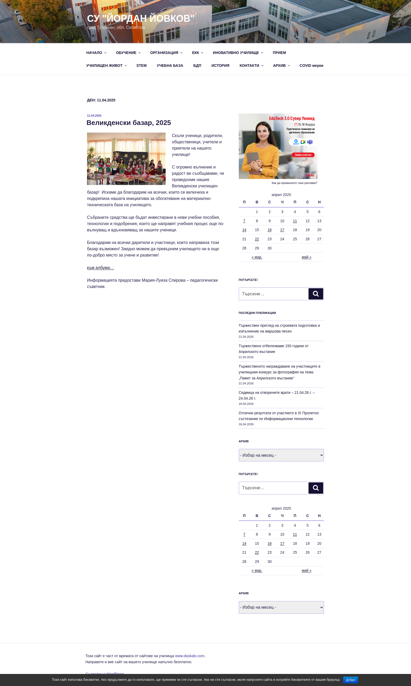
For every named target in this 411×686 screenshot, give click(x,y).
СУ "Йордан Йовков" (141, 18)
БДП (197, 65)
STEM (141, 65)
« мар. (257, 257)
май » (306, 257)
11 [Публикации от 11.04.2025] (295, 221)
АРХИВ (282, 65)
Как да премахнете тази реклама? (294, 182)
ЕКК (198, 53)
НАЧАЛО (96, 53)
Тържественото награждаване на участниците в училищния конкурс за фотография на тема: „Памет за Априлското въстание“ (280, 372)
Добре (350, 680)
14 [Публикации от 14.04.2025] (244, 230)
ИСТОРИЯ (220, 65)
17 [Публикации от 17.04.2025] (282, 230)
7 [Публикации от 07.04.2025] (244, 221)
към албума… (100, 267)
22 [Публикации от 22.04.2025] (257, 239)
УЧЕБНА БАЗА (170, 65)
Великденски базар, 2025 (128, 123)
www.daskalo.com (189, 656)
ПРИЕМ (279, 53)
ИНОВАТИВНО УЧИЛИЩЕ (238, 53)
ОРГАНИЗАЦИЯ (166, 53)
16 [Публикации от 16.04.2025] (270, 230)
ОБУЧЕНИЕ (128, 53)
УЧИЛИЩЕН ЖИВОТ (107, 65)
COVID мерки (311, 65)
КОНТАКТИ (252, 65)
